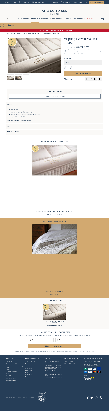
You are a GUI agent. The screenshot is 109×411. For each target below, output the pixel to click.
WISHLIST (68, 79)
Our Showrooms (10, 373)
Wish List (65, 2)
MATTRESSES (25, 19)
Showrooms (24, 2)
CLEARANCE (88, 19)
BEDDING (34, 19)
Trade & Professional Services (13, 376)
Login (26, 376)
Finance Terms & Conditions (32, 366)
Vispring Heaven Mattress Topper (54, 322)
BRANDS (66, 19)
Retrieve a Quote (68, 361)
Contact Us (38, 2)
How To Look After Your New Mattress (52, 362)
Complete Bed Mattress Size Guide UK (53, 378)
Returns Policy (28, 370)
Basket (100, 19)
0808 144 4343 (11, 2)
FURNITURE (43, 19)
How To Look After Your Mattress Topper (53, 374)
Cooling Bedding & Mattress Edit (53, 365)
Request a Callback (11, 380)
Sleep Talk (83, 2)
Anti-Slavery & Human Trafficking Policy (14, 366)
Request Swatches (96, 2)
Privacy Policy (82, 351)
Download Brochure (11, 378)
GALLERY (73, 19)
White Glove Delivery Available (56, 96)
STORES (80, 19)
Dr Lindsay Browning (11, 371)
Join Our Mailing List (69, 363)
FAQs (26, 372)
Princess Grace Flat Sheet (54, 292)
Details (10, 104)
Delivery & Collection (30, 363)
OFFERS (59, 19)
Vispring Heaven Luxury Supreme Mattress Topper (54, 212)
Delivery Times (13, 132)
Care (9, 126)
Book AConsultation (11, 26)
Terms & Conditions (30, 361)
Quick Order (28, 374)
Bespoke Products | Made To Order (15, 363)
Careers (8, 369)
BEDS (18, 19)
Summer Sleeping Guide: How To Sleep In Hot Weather (53, 368)
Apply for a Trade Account (32, 379)
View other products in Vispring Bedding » (20, 120)
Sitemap (66, 366)
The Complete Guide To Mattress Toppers (53, 371)
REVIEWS (52, 19)
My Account (54, 2)
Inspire (74, 2)
